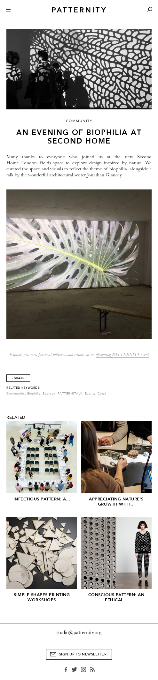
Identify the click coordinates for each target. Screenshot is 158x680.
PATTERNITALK (70, 393)
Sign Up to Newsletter (83, 654)
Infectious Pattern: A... (41, 499)
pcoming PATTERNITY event (123, 354)
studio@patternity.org (79, 632)
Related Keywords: (23, 388)
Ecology (49, 393)
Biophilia (34, 393)
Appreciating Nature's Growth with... (116, 501)
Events (90, 393)
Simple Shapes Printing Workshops (42, 597)
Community (15, 393)
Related (16, 417)
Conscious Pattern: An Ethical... (116, 597)
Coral (102, 393)
